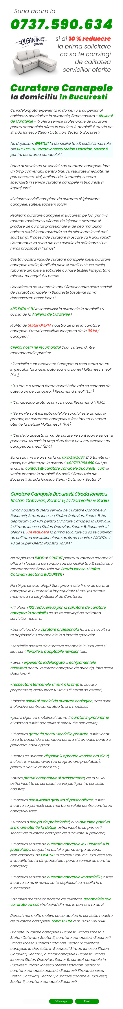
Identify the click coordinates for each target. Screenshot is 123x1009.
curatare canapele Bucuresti (51, 981)
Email (87, 1001)
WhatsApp (61, 1001)
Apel (34, 1001)
